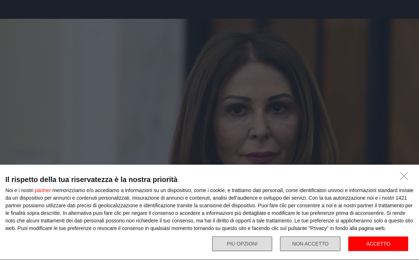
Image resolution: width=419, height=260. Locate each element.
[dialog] (209, 212)
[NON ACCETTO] (406, 178)
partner (43, 190)
